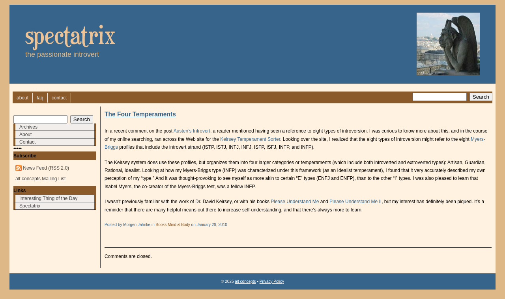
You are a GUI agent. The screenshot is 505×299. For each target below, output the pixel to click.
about (22, 98)
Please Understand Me (295, 201)
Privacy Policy (272, 281)
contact (59, 98)
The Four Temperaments (140, 114)
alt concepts (245, 281)
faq (40, 98)
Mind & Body (179, 224)
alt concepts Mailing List (40, 178)
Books (161, 224)
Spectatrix (29, 206)
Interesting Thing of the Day (48, 198)
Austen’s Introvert (192, 131)
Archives (28, 127)
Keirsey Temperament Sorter (250, 139)
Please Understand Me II (355, 201)
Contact (27, 142)
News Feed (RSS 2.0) (46, 168)
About (25, 134)
